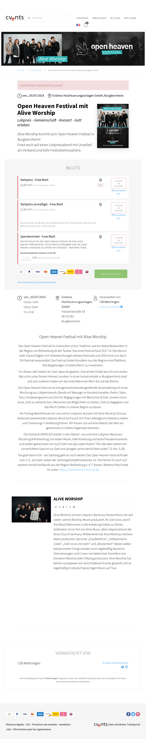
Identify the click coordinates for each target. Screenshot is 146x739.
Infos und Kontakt (111, 306)
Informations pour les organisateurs (32, 729)
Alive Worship (68, 498)
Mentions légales (15, 724)
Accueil (20, 70)
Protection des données (44, 724)
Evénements (36, 70)
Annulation (64, 724)
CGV (28, 724)
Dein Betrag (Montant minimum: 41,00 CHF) (38, 253)
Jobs (8, 729)
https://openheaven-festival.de (79, 470)
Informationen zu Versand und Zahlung (36, 282)
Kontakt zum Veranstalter (115, 662)
